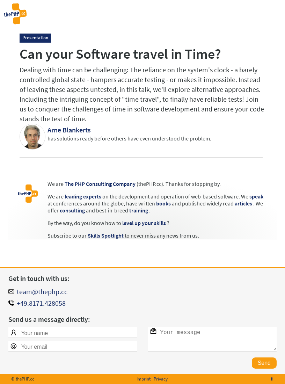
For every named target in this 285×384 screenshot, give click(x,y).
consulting (72, 210)
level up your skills (144, 222)
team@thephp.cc (42, 291)
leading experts (83, 196)
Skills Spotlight (106, 235)
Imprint (144, 379)
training (138, 210)
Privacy (161, 379)
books (163, 203)
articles (243, 203)
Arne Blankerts (69, 129)
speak (256, 196)
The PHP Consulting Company (100, 183)
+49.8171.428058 (41, 303)
